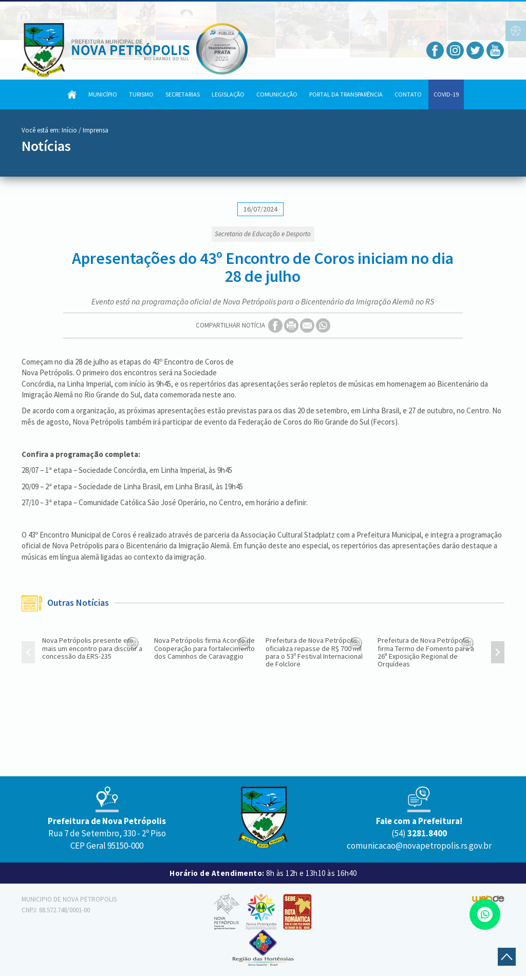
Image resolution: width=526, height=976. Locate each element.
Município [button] (102, 94)
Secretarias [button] (182, 94)
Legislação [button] (228, 94)
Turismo (141, 94)
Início (69, 130)
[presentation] (28, 653)
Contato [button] (408, 94)
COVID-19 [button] (446, 94)
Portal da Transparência (346, 94)
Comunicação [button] (276, 94)
